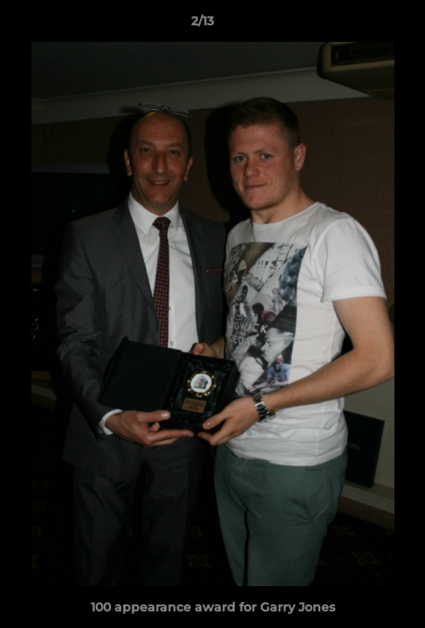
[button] (362, 25)
